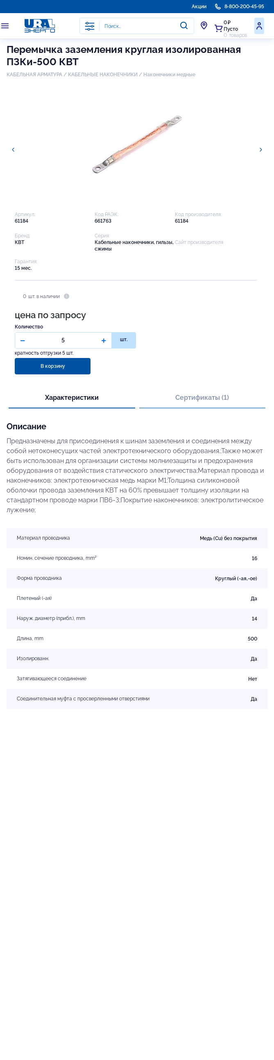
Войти (259, 26)
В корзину (53, 366)
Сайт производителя (199, 242)
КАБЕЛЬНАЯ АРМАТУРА (34, 75)
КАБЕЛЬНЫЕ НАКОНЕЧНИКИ (103, 75)
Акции (199, 6)
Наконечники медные (169, 75)
